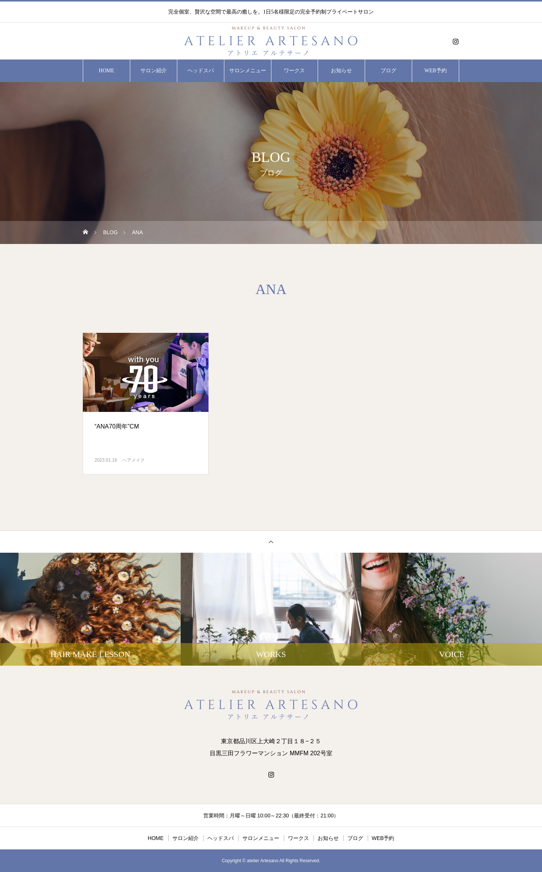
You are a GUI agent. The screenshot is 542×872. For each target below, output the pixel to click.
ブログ (388, 70)
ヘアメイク (133, 460)
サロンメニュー (247, 70)
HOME (106, 70)
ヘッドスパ (200, 70)
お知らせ (341, 70)
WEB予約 (436, 70)
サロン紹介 (153, 70)
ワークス (294, 70)
